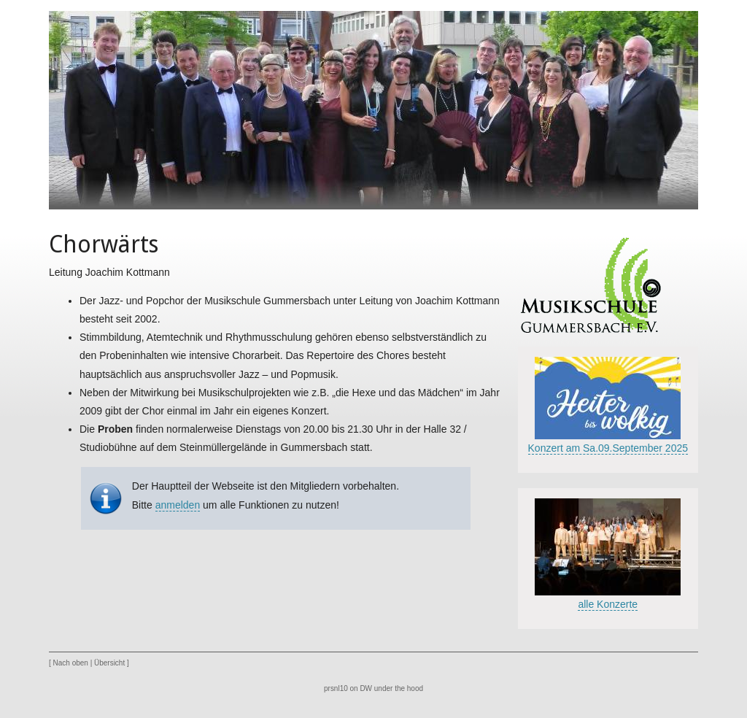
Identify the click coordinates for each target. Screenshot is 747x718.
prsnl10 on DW (348, 688)
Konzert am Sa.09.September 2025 (608, 448)
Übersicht (109, 663)
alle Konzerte (608, 604)
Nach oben (70, 663)
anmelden (178, 505)
